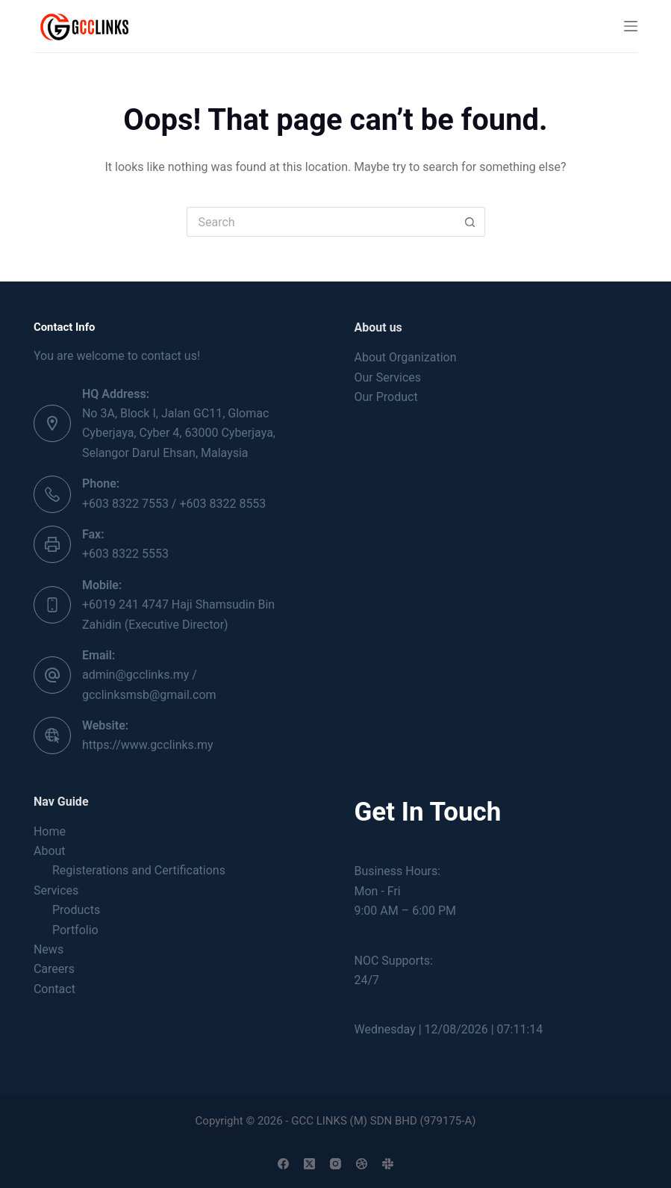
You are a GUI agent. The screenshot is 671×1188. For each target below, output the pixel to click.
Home (50, 831)
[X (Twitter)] (309, 1163)
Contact (54, 989)
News (48, 949)
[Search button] (470, 222)
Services (56, 890)
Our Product (386, 397)
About (50, 851)
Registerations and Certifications (138, 870)
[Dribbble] (361, 1163)
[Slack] (387, 1163)
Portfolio (75, 930)
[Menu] (630, 26)
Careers (54, 969)
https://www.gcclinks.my (147, 745)
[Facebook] (283, 1163)
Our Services (388, 377)
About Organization (406, 357)
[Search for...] (321, 222)
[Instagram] (335, 1163)
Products (76, 910)
